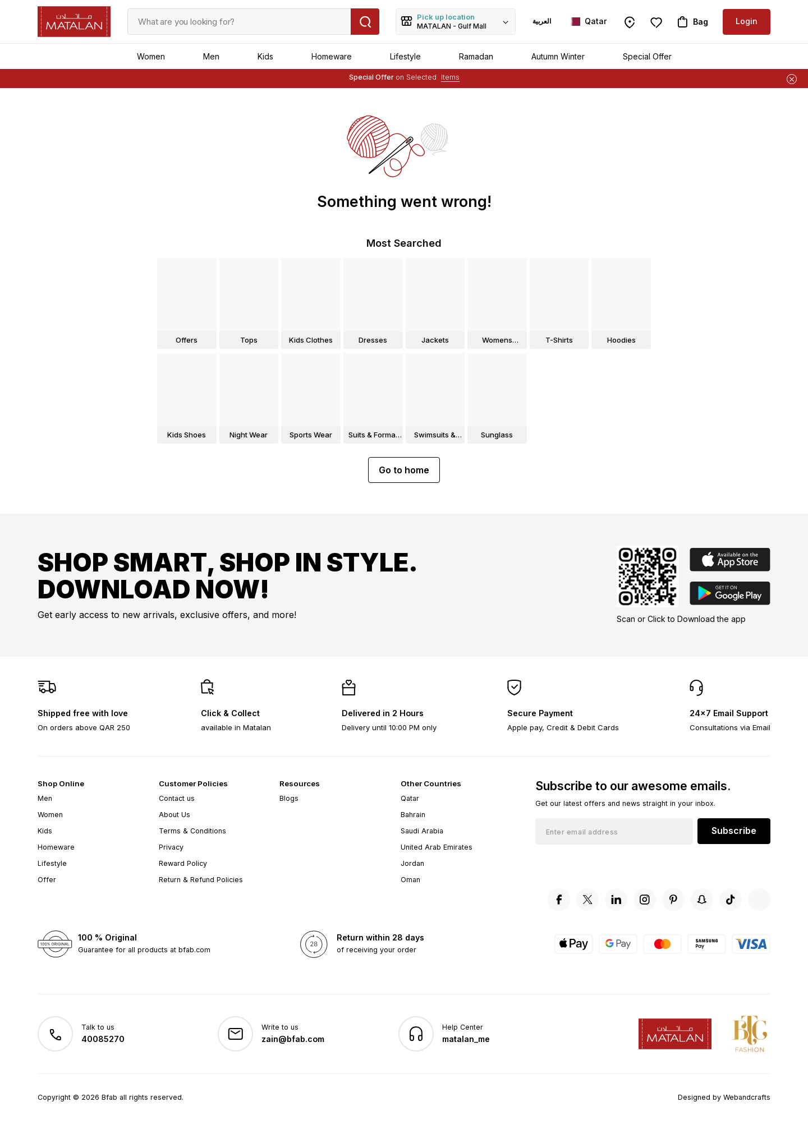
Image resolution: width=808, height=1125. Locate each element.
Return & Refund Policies (201, 879)
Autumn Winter (558, 56)
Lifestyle (405, 56)
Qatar (410, 798)
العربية (541, 21)
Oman (410, 879)
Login (747, 21)
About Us (174, 814)
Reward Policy (183, 863)
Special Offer (647, 56)
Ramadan (476, 56)
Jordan (412, 863)
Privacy (171, 847)
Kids (265, 56)
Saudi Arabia (422, 831)
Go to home (404, 470)
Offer (47, 879)
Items (450, 77)
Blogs (289, 798)
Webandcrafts (746, 1097)
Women (151, 56)
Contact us (177, 798)
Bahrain (413, 814)
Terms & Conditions (192, 831)
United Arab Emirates (436, 847)
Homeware (331, 56)
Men (211, 56)
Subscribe (733, 830)
